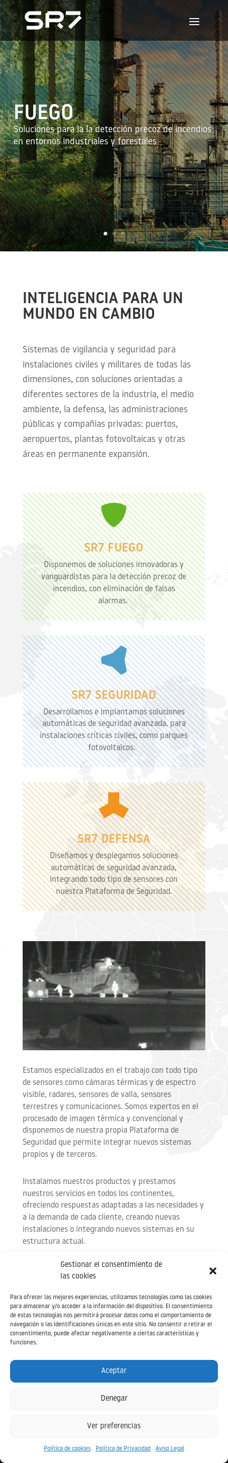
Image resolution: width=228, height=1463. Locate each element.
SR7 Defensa (114, 840)
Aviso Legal (170, 1449)
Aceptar (114, 1371)
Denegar (114, 1399)
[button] (213, 1271)
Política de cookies (67, 1449)
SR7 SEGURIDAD (113, 696)
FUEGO (43, 116)
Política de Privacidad (123, 1449)
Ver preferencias (114, 1426)
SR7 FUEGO (113, 548)
